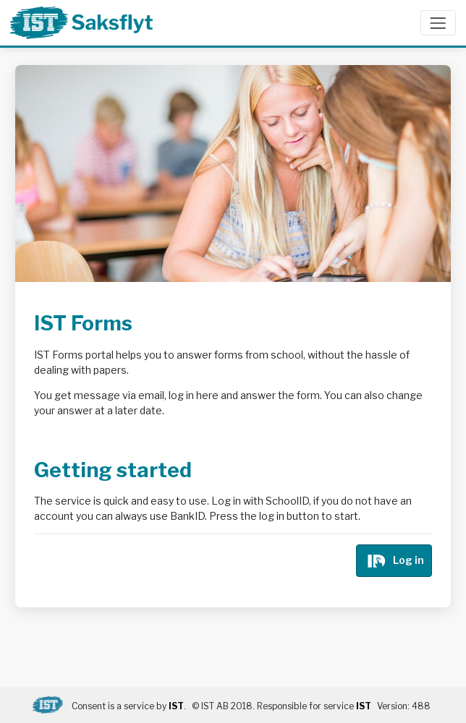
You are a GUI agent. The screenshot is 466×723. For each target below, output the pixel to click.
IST (176, 706)
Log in (394, 559)
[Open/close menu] (438, 22)
